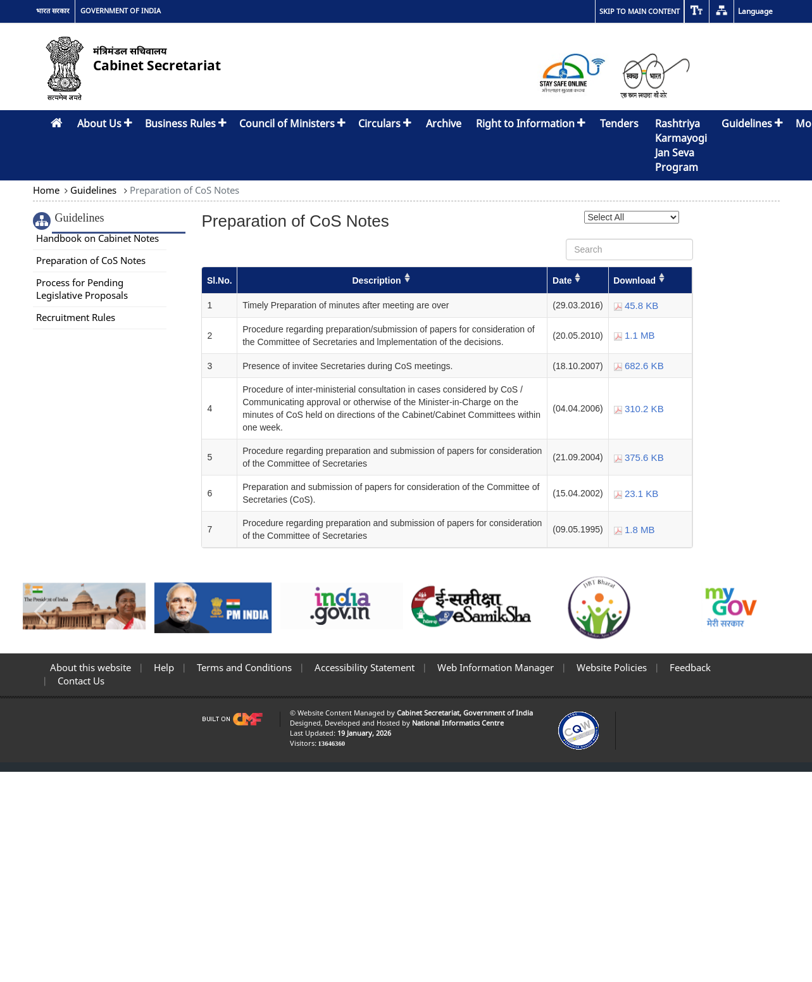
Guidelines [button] (752, 123)
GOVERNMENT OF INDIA (120, 11)
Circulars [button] (384, 123)
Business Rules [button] (186, 123)
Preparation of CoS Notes (183, 190)
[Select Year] (631, 217)
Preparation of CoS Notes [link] (91, 260)
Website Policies (610, 667)
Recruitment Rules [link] (75, 317)
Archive (443, 123)
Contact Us (79, 680)
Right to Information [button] (530, 123)
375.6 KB (639, 457)
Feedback (689, 667)
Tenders (619, 123)
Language (755, 11)
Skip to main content (639, 11)
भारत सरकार (53, 11)
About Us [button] (104, 123)
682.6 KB (639, 365)
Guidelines (93, 190)
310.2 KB (639, 408)
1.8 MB (634, 529)
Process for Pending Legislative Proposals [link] (82, 288)
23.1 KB (636, 493)
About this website (90, 667)
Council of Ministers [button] (292, 123)
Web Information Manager (494, 667)
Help (162, 667)
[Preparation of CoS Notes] (447, 407)
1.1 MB (634, 335)
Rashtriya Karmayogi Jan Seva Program (681, 145)
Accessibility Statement (363, 667)
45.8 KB (636, 305)
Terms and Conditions (243, 667)
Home (47, 190)
